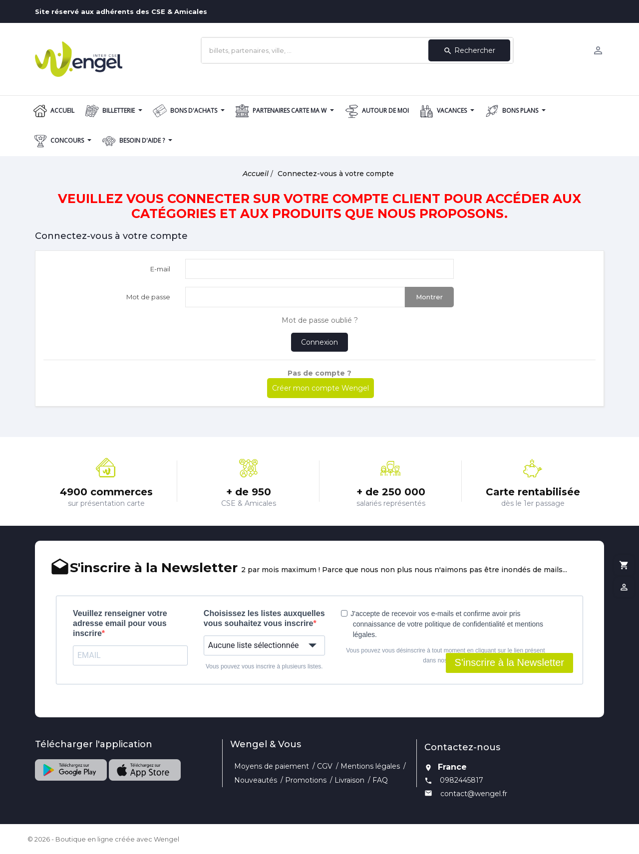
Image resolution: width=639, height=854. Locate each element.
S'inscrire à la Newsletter (509, 662)
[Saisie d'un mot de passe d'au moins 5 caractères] (295, 297)
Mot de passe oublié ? (320, 320)
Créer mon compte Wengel (320, 388)
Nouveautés (255, 780)
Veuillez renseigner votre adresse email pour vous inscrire (120, 623)
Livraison (349, 780)
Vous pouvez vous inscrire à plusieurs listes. (264, 666)
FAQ (380, 780)
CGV (324, 766)
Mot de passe (148, 297)
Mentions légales (370, 766)
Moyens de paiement (271, 766)
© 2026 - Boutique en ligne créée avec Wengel (103, 839)
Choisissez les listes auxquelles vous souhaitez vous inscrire (264, 618)
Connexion (319, 342)
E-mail (160, 269)
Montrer (429, 297)
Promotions (305, 780)
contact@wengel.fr (473, 793)
